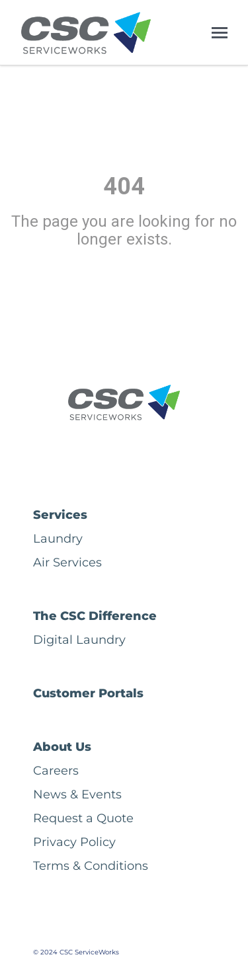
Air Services (67, 562)
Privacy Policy (74, 842)
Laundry (58, 538)
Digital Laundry (79, 640)
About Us (62, 747)
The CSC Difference (95, 616)
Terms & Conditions (90, 866)
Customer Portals (88, 693)
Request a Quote (83, 818)
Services (60, 515)
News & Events (77, 794)
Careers (56, 770)
